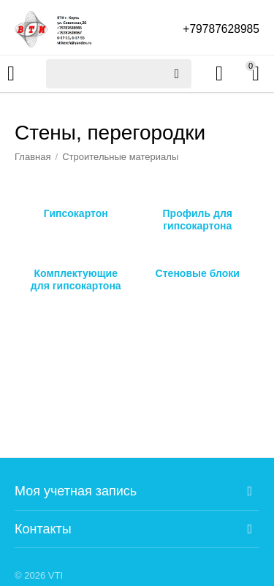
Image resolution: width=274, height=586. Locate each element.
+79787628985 (220, 29)
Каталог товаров (11, 74)
